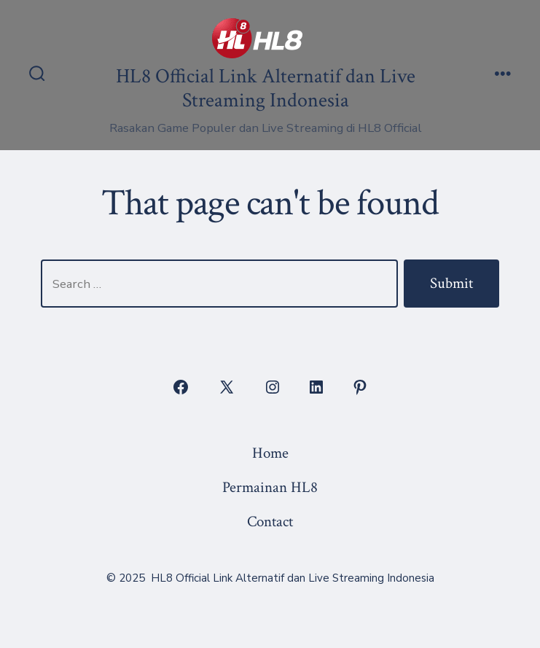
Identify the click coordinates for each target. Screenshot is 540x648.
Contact (270, 521)
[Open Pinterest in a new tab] (360, 387)
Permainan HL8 (270, 487)
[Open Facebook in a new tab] (180, 387)
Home (270, 453)
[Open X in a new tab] (226, 387)
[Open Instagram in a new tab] (272, 387)
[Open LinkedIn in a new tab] (316, 387)
